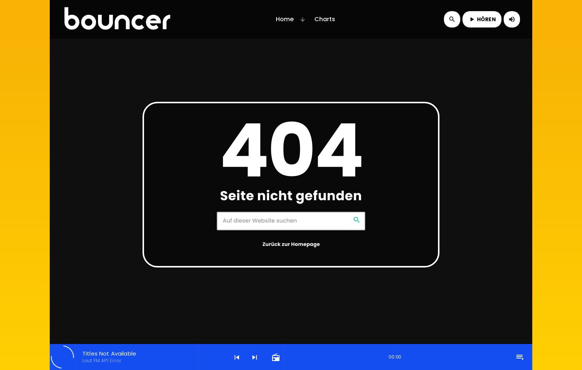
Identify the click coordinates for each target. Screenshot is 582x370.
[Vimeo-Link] (117, 19)
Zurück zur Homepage (291, 244)
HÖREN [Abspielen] (482, 19)
